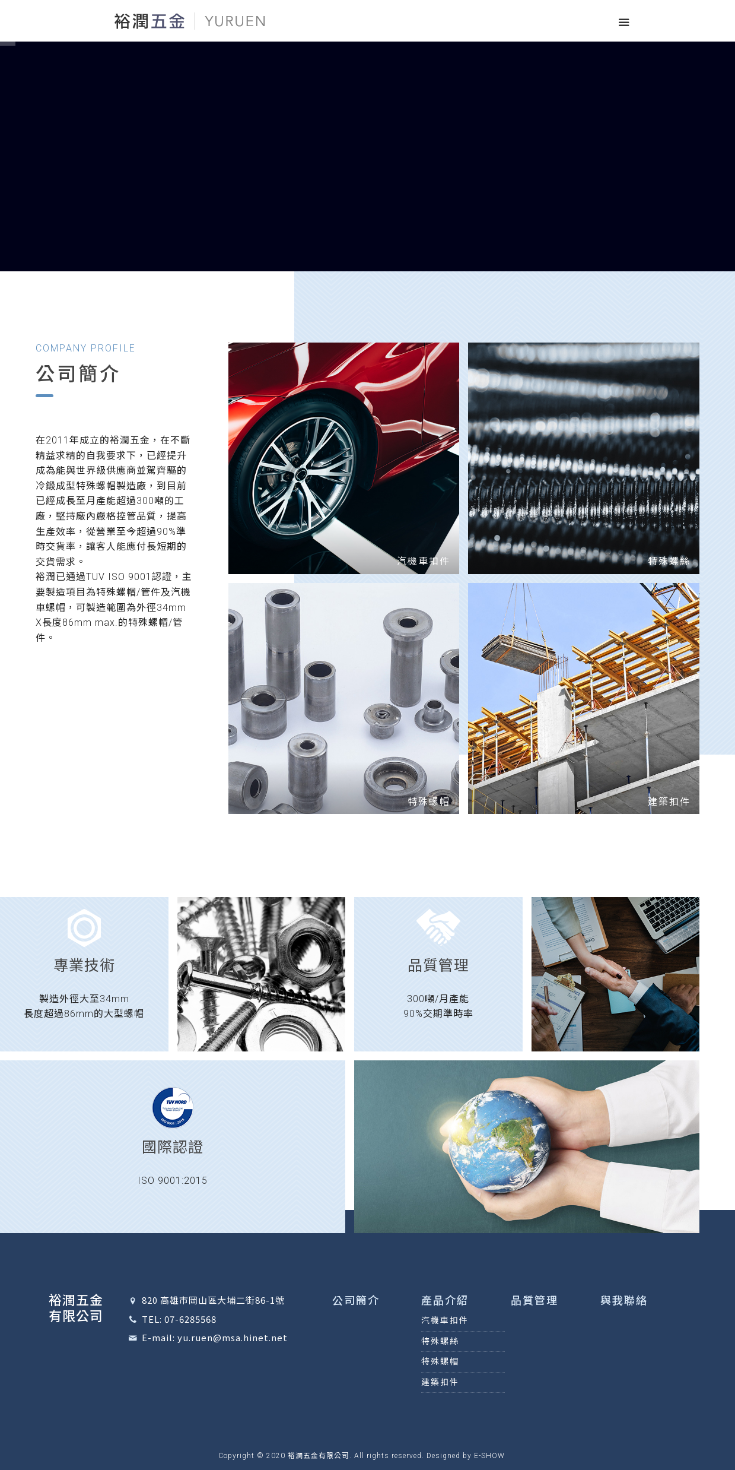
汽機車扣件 (445, 1320)
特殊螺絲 (440, 1341)
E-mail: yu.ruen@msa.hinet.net (215, 1337)
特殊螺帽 (440, 1361)
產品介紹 (445, 1300)
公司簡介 (356, 1300)
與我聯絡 (624, 1300)
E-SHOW (489, 1456)
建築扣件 (440, 1382)
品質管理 (534, 1300)
